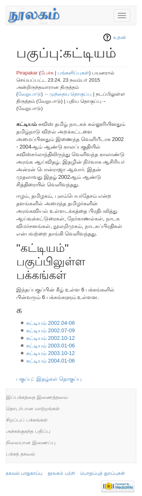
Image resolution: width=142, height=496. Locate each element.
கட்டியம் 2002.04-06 (50, 323)
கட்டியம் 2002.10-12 (50, 338)
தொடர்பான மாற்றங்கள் (33, 408)
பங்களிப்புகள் (73, 73)
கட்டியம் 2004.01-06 (50, 361)
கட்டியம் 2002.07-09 (50, 330)
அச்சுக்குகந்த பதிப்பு (28, 431)
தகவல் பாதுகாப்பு (24, 473)
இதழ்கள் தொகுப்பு (58, 379)
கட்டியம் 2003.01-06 (50, 346)
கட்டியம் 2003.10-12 (50, 353)
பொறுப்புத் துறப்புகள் (102, 473)
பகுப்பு (24, 379)
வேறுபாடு (29, 94)
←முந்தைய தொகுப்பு (68, 94)
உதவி (119, 37)
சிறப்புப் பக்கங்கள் (27, 420)
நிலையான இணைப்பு (31, 442)
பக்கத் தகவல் (20, 454)
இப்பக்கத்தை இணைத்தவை (37, 397)
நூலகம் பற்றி (61, 473)
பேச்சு (47, 73)
